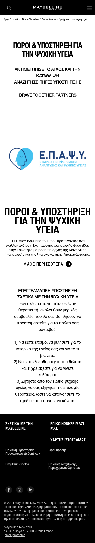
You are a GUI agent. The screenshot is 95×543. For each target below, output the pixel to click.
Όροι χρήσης (57, 450)
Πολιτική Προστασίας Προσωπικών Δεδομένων (22, 451)
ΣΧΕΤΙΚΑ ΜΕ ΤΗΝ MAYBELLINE (19, 426)
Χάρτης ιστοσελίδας (68, 440)
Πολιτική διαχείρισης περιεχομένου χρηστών (64, 466)
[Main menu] (89, 8)
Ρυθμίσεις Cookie (17, 464)
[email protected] (15, 535)
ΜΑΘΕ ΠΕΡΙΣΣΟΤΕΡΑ (47, 264)
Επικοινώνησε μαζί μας (67, 426)
